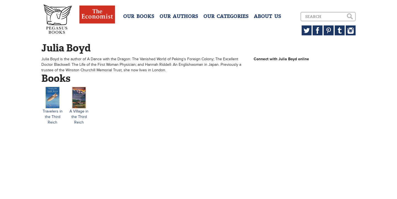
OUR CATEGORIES (226, 16)
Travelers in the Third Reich (53, 117)
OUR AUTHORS (179, 16)
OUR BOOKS (138, 16)
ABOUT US (267, 16)
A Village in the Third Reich (78, 117)
